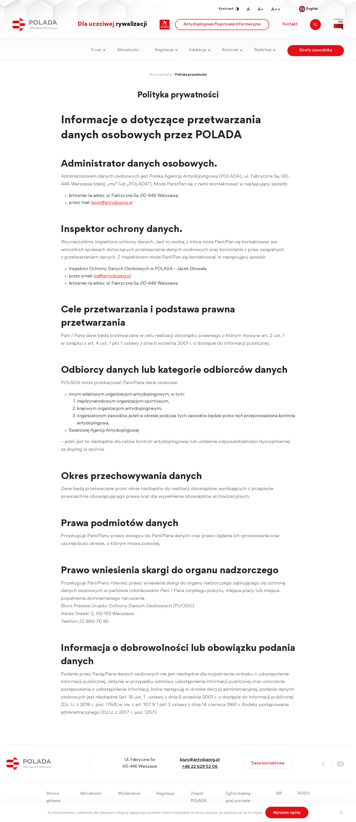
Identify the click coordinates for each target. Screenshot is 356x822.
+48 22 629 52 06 (200, 767)
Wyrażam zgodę (287, 812)
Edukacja (197, 50)
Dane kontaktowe (268, 763)
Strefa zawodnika (315, 50)
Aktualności (128, 50)
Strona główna (160, 74)
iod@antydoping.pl (112, 276)
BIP (279, 793)
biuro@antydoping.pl (112, 203)
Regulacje (164, 50)
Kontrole (230, 50)
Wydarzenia (129, 793)
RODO (304, 793)
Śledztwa (262, 50)
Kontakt (290, 24)
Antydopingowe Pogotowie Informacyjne (222, 24)
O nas (96, 50)
